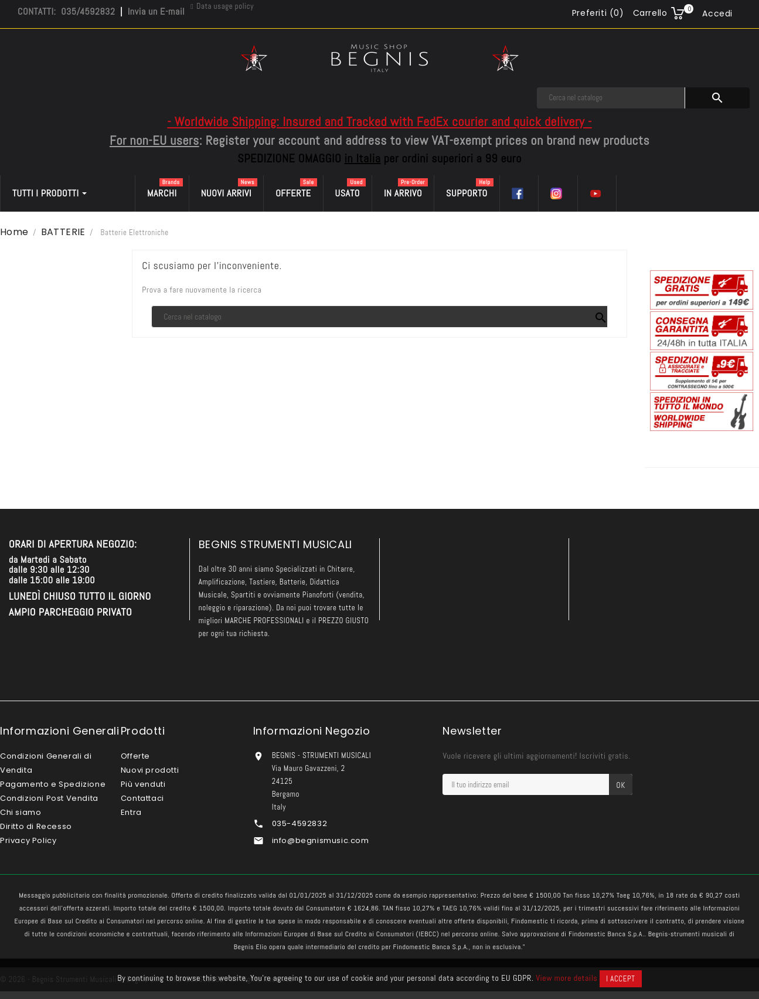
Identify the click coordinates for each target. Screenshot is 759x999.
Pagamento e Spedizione (52, 784)
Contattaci (142, 798)
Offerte (135, 756)
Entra (131, 812)
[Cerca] (611, 97)
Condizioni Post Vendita (49, 798)
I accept (620, 979)
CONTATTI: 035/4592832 (66, 11)
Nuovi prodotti (150, 770)
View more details (566, 978)
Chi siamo (20, 812)
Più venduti (143, 784)
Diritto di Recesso (36, 826)
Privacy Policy (28, 840)
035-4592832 (300, 823)
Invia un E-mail (156, 11)
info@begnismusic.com (320, 840)
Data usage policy (225, 6)
